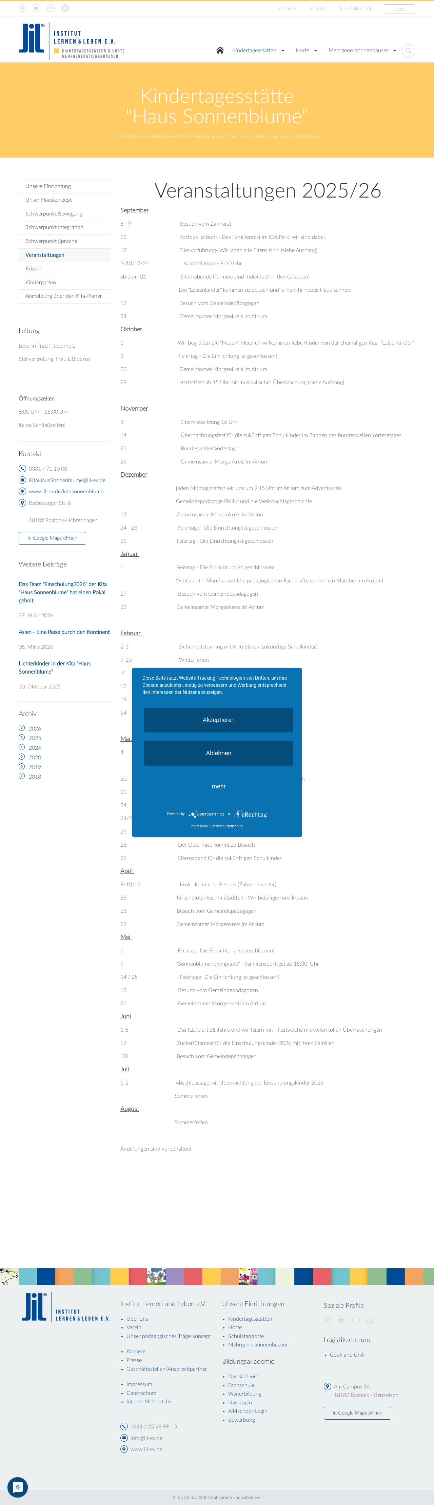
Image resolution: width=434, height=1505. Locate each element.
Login (399, 9)
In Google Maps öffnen (52, 538)
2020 (35, 757)
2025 (35, 738)
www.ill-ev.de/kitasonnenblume (66, 491)
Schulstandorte (246, 1336)
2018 (35, 777)
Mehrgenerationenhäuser (358, 50)
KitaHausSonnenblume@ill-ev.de (67, 480)
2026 (35, 728)
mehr (218, 786)
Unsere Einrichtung (48, 186)
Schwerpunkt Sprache (51, 241)
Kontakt (318, 8)
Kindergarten (40, 282)
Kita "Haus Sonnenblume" (249, 136)
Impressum (199, 826)
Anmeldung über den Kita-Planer (63, 296)
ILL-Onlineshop (356, 8)
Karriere (287, 8)
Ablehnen (218, 753)
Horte (302, 50)
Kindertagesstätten (254, 50)
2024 (35, 748)
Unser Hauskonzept (48, 200)
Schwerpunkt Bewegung (53, 214)
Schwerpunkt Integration (54, 227)
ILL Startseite (127, 136)
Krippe (33, 268)
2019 (35, 767)
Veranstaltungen (44, 255)
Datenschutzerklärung (226, 826)
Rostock (205, 136)
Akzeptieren (219, 719)
